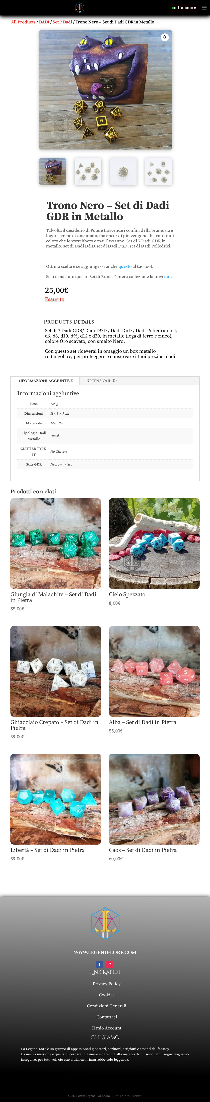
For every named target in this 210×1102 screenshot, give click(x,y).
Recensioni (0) (101, 380)
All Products (23, 22)
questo (125, 266)
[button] (165, 37)
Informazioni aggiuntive (45, 380)
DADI (44, 22)
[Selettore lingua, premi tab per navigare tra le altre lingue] (183, 8)
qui (167, 276)
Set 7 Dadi (62, 22)
